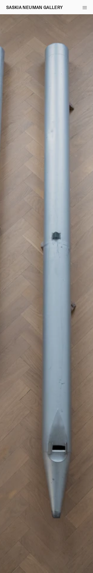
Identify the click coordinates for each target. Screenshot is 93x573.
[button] (85, 7)
